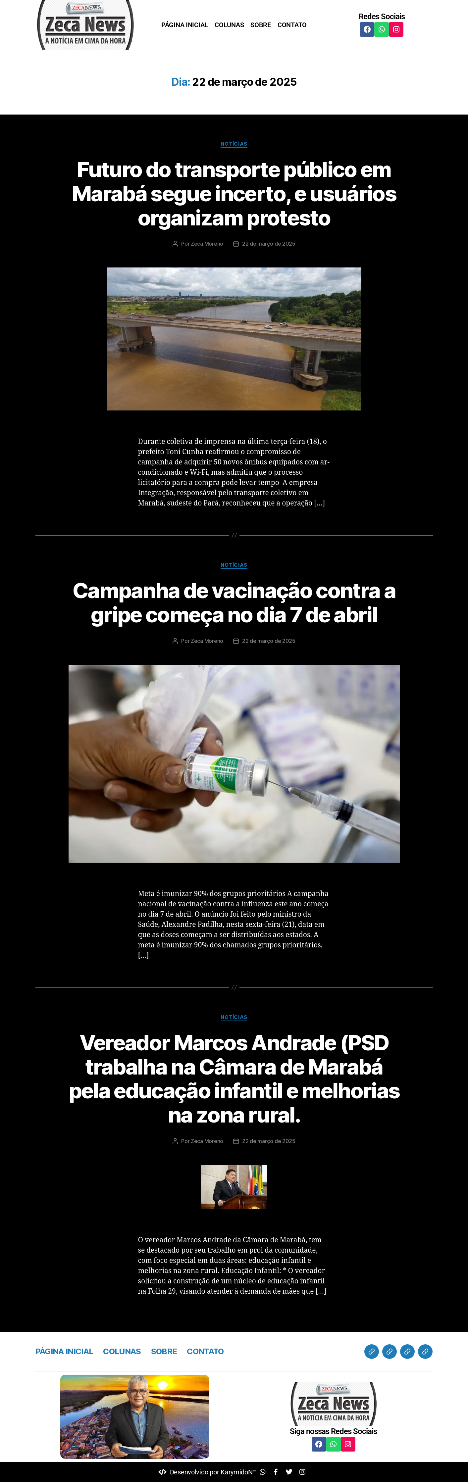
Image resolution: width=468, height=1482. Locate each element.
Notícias (234, 144)
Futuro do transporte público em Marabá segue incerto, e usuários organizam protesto (234, 193)
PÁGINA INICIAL (184, 25)
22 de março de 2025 (268, 243)
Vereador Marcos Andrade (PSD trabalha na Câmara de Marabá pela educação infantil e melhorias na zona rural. (234, 1079)
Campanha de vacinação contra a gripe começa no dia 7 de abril (234, 602)
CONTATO (292, 25)
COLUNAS (229, 25)
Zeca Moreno (207, 243)
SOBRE (260, 25)
